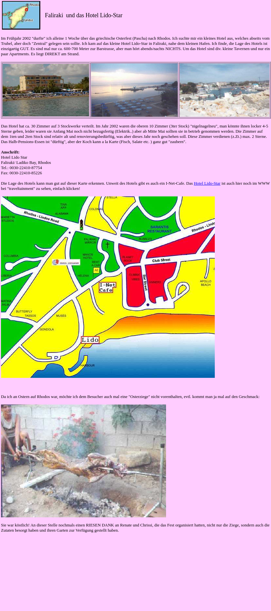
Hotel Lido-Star (207, 183)
